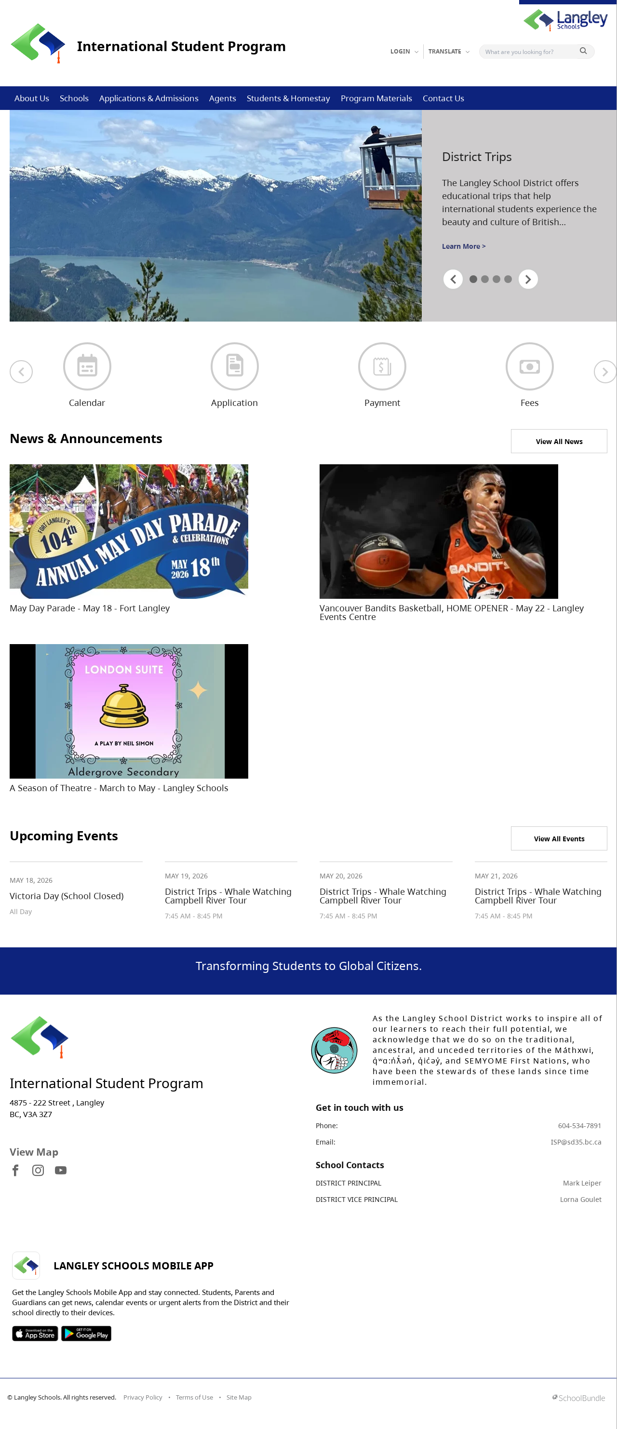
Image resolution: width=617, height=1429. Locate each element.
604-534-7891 (580, 1125)
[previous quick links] (21, 371)
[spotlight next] (528, 279)
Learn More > (464, 246)
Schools (74, 98)
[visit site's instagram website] (38, 1171)
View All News (559, 441)
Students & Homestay (288, 98)
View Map (34, 1152)
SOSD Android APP (86, 1333)
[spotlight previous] (453, 279)
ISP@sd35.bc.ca (576, 1141)
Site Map (239, 1397)
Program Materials (376, 98)
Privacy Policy (142, 1397)
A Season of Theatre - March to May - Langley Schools (119, 788)
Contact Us (443, 98)
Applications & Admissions (149, 98)
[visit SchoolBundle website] (578, 1399)
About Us (31, 98)
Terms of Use (194, 1397)
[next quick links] (605, 371)
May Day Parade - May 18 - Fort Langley (90, 608)
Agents (222, 98)
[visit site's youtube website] (61, 1171)
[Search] (530, 51)
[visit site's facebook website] (15, 1171)
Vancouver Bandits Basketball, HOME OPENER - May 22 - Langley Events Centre (452, 612)
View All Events (559, 838)
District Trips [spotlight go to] (477, 156)
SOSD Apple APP (35, 1333)
